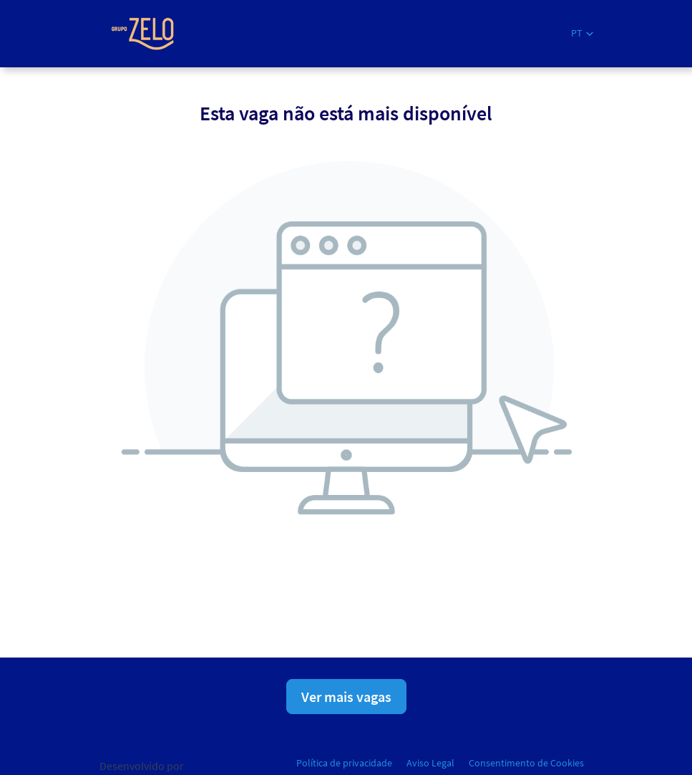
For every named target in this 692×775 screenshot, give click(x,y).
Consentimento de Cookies (526, 763)
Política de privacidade (344, 763)
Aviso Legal (430, 763)
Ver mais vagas (346, 697)
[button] (582, 33)
